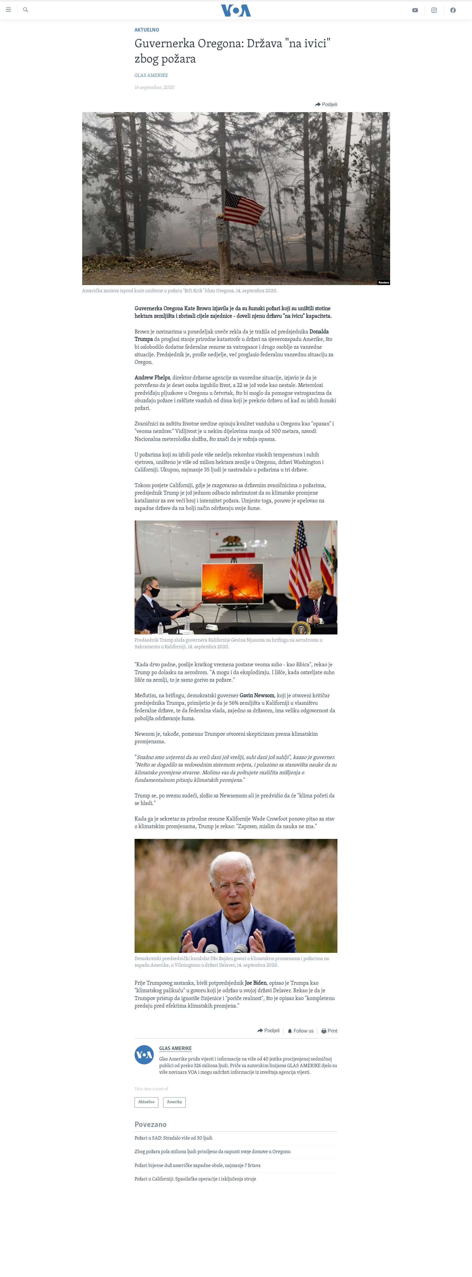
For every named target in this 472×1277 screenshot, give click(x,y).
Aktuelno (147, 30)
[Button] (326, 104)
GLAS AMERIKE (151, 75)
